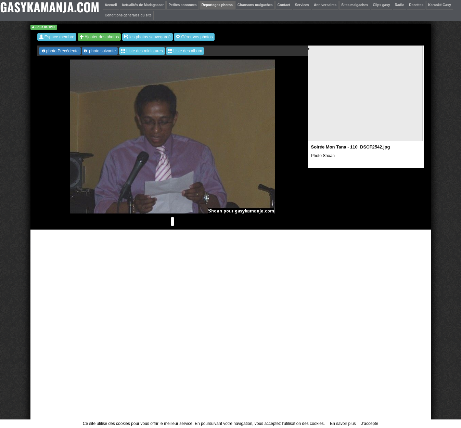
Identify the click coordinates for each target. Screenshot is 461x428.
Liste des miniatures (142, 51)
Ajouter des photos (99, 37)
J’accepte (370, 423)
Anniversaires (325, 5)
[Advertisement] (365, 99)
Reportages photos (217, 5)
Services (302, 5)
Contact (284, 5)
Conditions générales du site (128, 15)
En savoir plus (343, 423)
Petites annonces (182, 5)
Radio (400, 5)
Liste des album (185, 51)
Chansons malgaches (255, 5)
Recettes (416, 5)
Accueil (111, 5)
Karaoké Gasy (439, 5)
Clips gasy (381, 5)
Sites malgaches (354, 5)
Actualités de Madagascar (143, 5)
